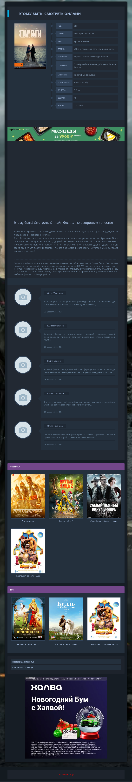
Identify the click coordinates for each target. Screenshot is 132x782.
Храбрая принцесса (28, 644)
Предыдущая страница (23, 662)
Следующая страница (22, 667)
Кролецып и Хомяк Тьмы (104, 644)
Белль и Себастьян (66, 644)
